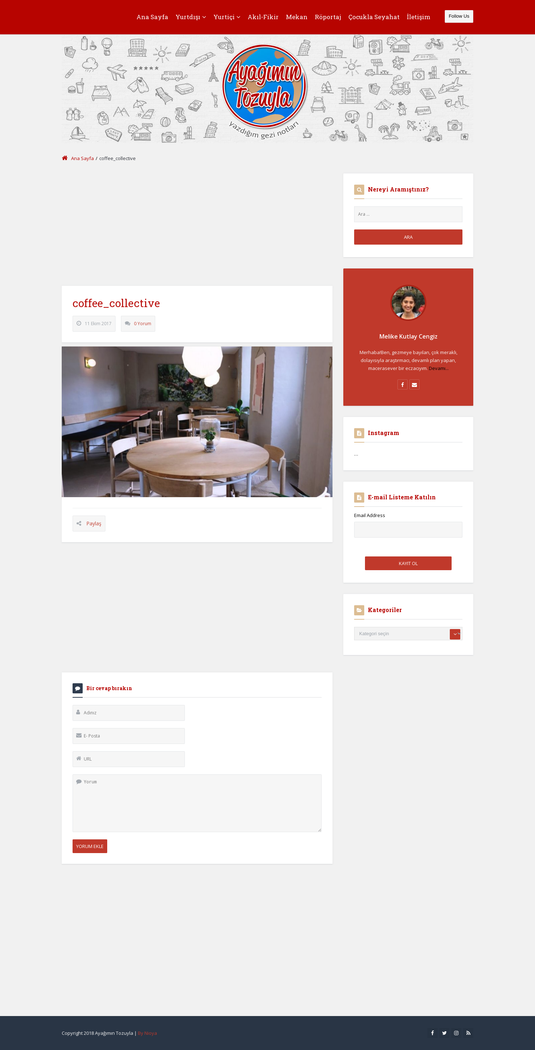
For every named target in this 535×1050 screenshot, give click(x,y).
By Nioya (147, 1033)
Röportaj (328, 17)
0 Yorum (142, 330)
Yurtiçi (226, 17)
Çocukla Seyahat (374, 17)
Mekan (297, 17)
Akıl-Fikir (263, 17)
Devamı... (439, 368)
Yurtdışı (190, 17)
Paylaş (93, 529)
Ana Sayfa (152, 17)
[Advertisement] (197, 224)
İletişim (418, 17)
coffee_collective (116, 309)
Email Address (369, 515)
